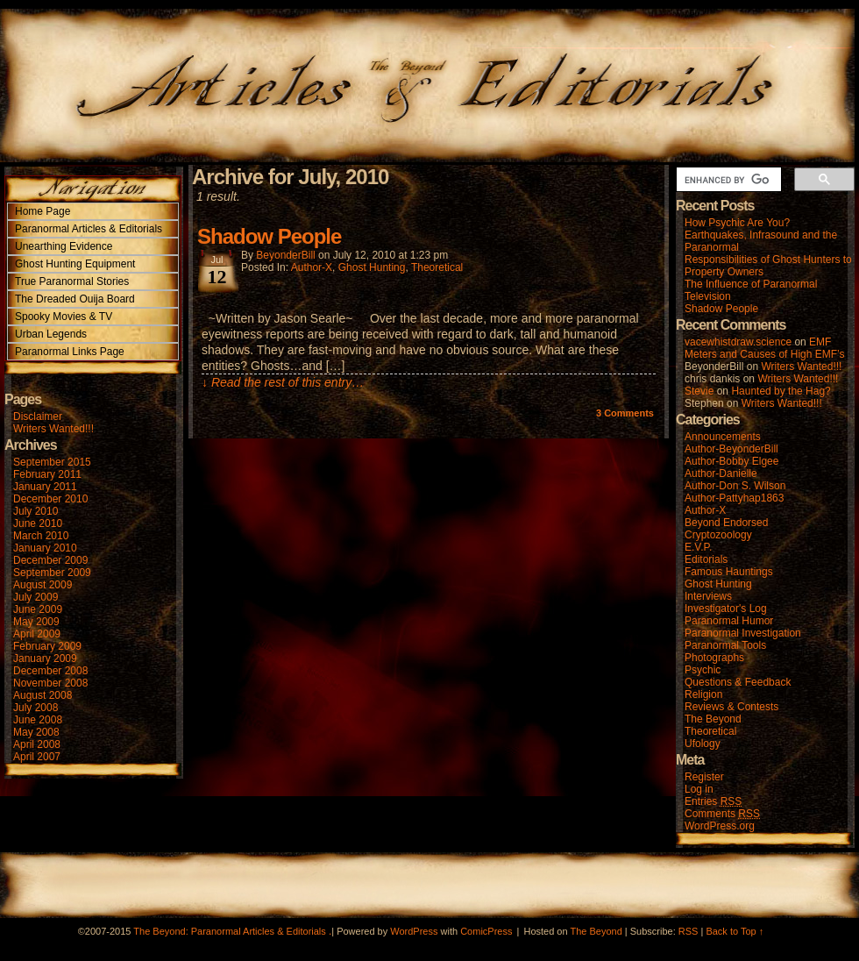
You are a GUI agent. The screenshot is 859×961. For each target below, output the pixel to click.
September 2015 (52, 462)
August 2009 (42, 585)
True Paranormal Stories (72, 281)
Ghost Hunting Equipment (75, 264)
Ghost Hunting (372, 267)
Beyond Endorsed (726, 522)
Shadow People (269, 236)
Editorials (706, 559)
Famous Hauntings (729, 572)
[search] (727, 180)
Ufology (703, 743)
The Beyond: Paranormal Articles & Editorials (229, 931)
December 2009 (50, 560)
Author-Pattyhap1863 (734, 498)
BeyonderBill (285, 255)
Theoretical (437, 267)
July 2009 (35, 597)
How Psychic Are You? (737, 223)
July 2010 (35, 511)
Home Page (42, 211)
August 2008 (42, 695)
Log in (699, 789)
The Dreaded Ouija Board (75, 299)
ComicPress (486, 931)
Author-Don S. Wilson (735, 486)
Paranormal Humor (729, 621)
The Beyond (713, 719)
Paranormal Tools (725, 645)
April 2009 (36, 634)
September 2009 (52, 572)
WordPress (413, 931)
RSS (688, 931)
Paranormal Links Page (69, 351)
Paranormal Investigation (743, 633)
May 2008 (36, 732)
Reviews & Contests (731, 707)
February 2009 (47, 646)
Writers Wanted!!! (53, 429)
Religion (703, 694)
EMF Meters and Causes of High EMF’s (765, 348)
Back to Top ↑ (734, 931)
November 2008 (50, 683)
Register (704, 777)
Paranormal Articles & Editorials (88, 229)
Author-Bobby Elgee (731, 461)
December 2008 (50, 671)
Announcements (723, 437)
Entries (713, 801)
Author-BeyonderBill (731, 449)
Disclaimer (37, 416)
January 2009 (45, 658)
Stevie (699, 391)
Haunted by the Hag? (780, 391)
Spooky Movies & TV (63, 316)
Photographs (714, 657)
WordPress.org (720, 826)
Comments (625, 413)
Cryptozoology (718, 535)
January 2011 (45, 486)
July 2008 (35, 707)
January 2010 (45, 548)
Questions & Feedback (738, 682)
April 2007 (36, 757)
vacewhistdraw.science (738, 342)
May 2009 (36, 622)
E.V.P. (698, 547)
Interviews (708, 596)
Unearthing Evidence (63, 246)
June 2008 (37, 720)
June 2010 (37, 523)
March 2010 (40, 536)
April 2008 (36, 744)
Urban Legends (51, 334)
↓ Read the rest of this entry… (283, 382)
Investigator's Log (726, 608)
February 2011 (47, 474)
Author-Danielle (721, 473)
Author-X (311, 267)
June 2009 (37, 609)
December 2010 (50, 499)
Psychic (703, 670)
